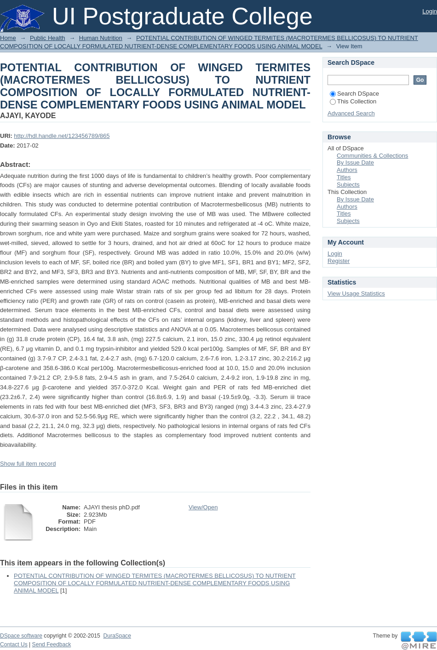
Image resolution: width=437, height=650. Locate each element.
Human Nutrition (100, 37)
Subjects (348, 184)
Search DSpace (354, 93)
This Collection (353, 101)
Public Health (47, 37)
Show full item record (28, 463)
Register (339, 260)
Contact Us (14, 644)
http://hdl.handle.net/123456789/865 (61, 135)
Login (429, 11)
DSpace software (21, 636)
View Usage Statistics (356, 293)
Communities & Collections (372, 155)
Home (8, 37)
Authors (347, 169)
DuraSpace (117, 636)
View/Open (203, 507)
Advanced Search (351, 113)
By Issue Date (355, 162)
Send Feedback (51, 644)
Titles (344, 177)
